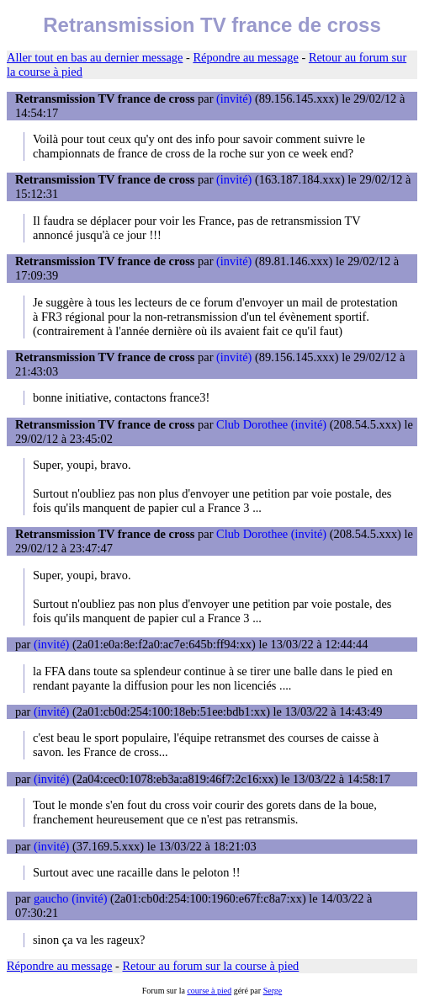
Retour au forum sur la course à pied (211, 965)
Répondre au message (245, 57)
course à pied (209, 990)
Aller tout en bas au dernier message (95, 57)
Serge (273, 990)
